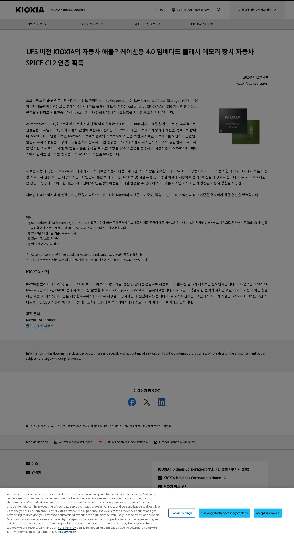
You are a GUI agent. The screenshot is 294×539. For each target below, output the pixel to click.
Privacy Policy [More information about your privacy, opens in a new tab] (67, 536)
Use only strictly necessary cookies (224, 517)
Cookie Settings (181, 517)
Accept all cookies (267, 517)
